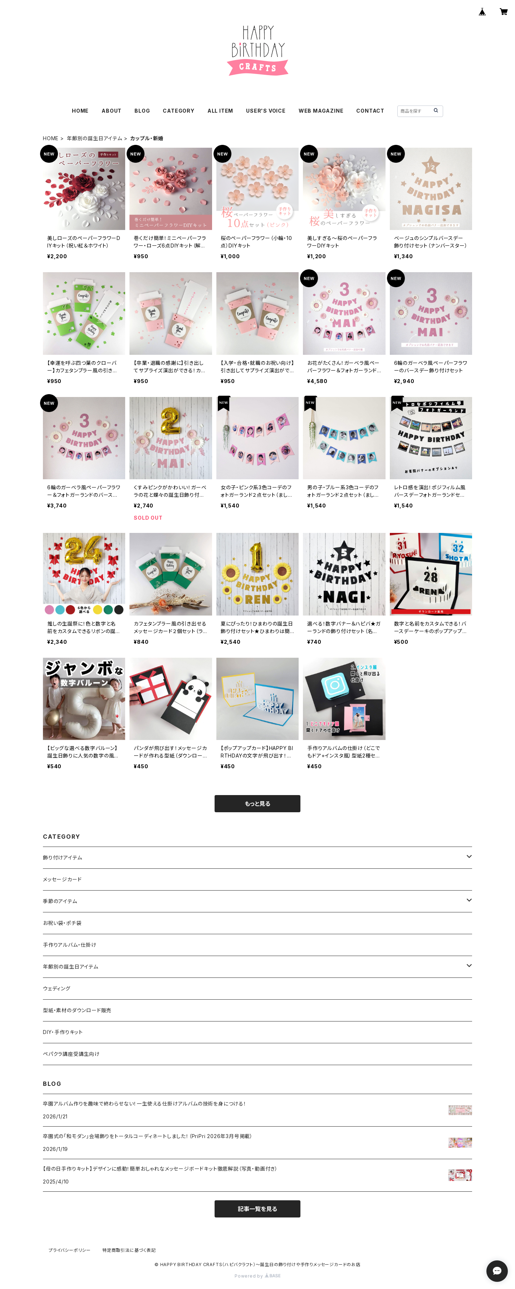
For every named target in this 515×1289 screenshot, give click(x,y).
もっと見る (257, 803)
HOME (80, 111)
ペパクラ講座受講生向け (71, 1054)
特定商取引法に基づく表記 (129, 1250)
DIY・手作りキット (63, 1032)
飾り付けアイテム (62, 857)
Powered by (257, 1276)
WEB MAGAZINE (321, 111)
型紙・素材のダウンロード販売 (77, 1010)
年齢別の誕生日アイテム (94, 138)
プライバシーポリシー (70, 1250)
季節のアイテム (60, 901)
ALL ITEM (220, 111)
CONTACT (370, 111)
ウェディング (56, 988)
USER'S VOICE (266, 111)
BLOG (142, 111)
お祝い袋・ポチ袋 (62, 923)
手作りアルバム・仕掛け (70, 945)
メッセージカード (62, 879)
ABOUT (112, 111)
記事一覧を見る (257, 1208)
